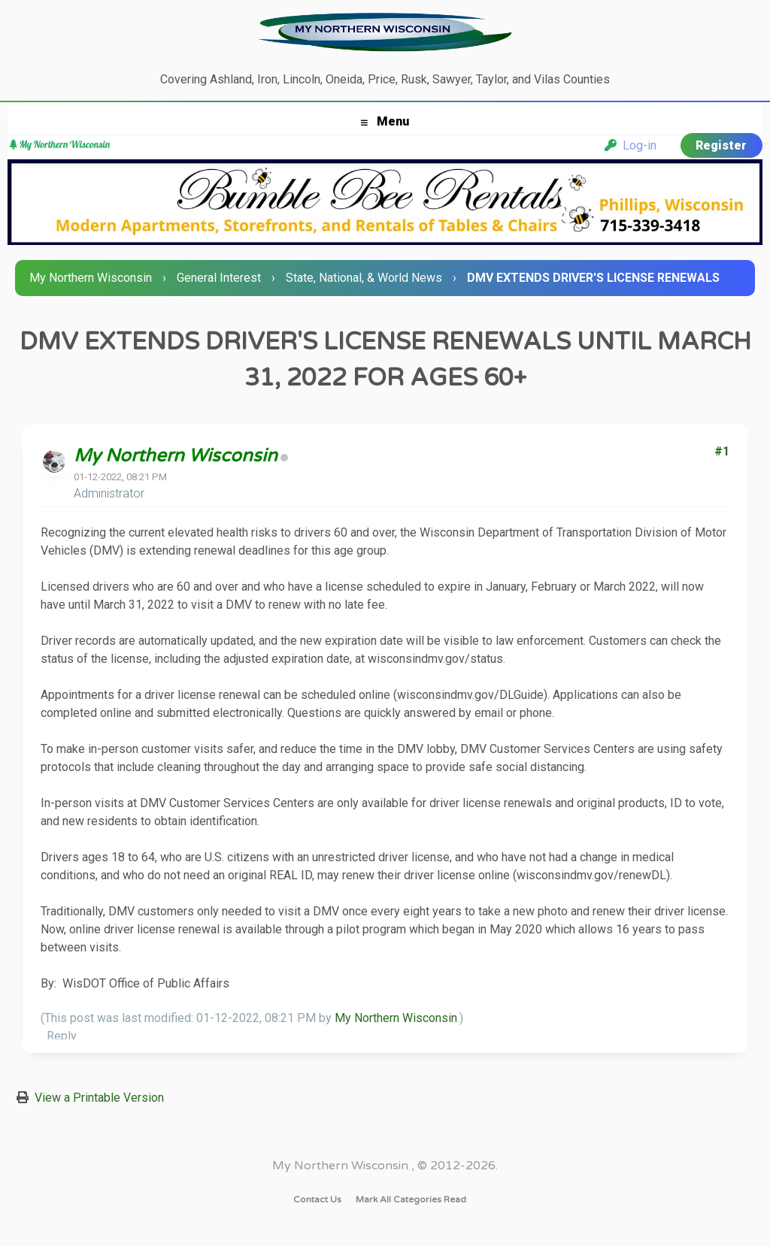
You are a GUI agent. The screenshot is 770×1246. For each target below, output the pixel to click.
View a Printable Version (99, 1097)
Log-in (630, 145)
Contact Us (317, 1199)
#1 (721, 451)
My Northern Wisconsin (90, 278)
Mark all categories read (411, 1199)
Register (721, 145)
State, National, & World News (364, 278)
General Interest (219, 278)
